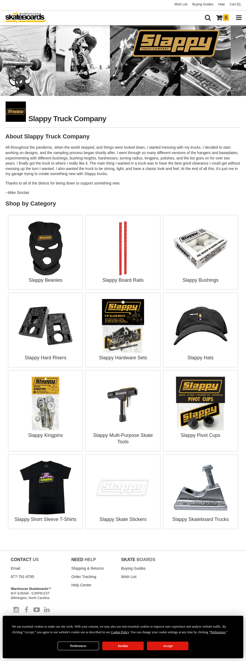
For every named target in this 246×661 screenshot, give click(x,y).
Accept (168, 646)
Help (221, 4)
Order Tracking (83, 577)
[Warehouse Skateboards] (28, 18)
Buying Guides (202, 4)
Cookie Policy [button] (120, 632)
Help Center (81, 585)
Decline (123, 646)
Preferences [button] (218, 632)
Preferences (78, 646)
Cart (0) (235, 4)
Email (15, 568)
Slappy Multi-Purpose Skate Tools (123, 435)
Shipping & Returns (87, 568)
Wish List (181, 4)
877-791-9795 (22, 577)
